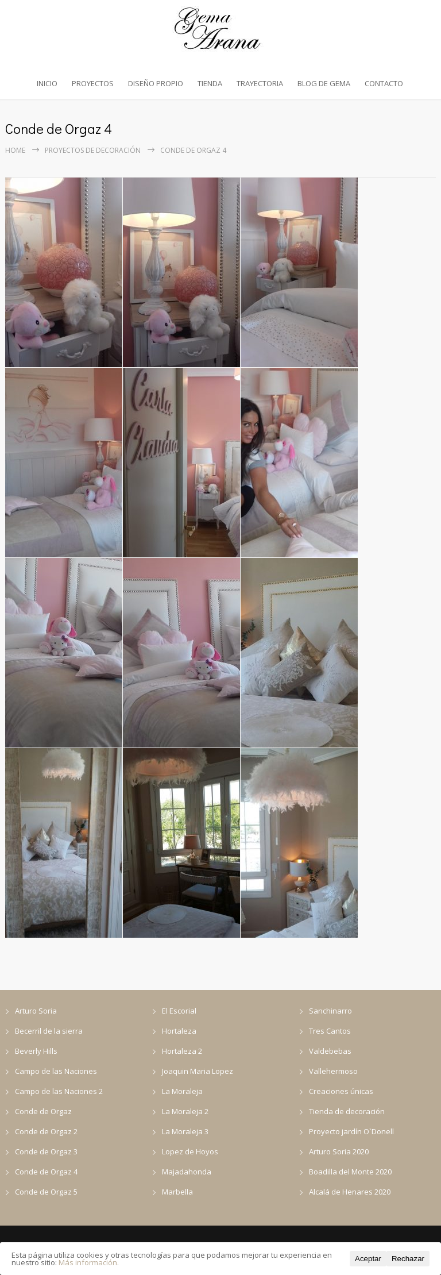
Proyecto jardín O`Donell (351, 1131)
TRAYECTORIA (260, 83)
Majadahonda (186, 1171)
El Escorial (179, 1011)
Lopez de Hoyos (190, 1151)
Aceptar (368, 1258)
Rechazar (408, 1258)
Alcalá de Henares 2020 (349, 1192)
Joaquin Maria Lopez (197, 1071)
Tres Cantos (330, 1031)
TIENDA (210, 83)
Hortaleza (179, 1031)
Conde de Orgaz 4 (46, 1171)
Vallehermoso (333, 1071)
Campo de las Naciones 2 (59, 1091)
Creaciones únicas (341, 1091)
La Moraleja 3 (185, 1131)
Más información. (89, 1262)
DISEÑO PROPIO (155, 83)
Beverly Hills (36, 1051)
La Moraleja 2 (185, 1111)
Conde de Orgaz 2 (46, 1131)
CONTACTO (384, 83)
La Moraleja (182, 1091)
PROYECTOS (93, 83)
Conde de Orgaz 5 (46, 1192)
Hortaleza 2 (182, 1051)
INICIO (47, 83)
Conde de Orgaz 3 (46, 1151)
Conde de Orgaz (43, 1111)
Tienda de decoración (347, 1111)
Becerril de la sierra (49, 1031)
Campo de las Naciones (56, 1071)
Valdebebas (330, 1051)
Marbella (177, 1192)
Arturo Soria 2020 (339, 1151)
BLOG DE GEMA (323, 83)
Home (15, 150)
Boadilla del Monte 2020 (350, 1171)
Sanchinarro (330, 1011)
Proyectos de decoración (93, 150)
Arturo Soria (36, 1011)
